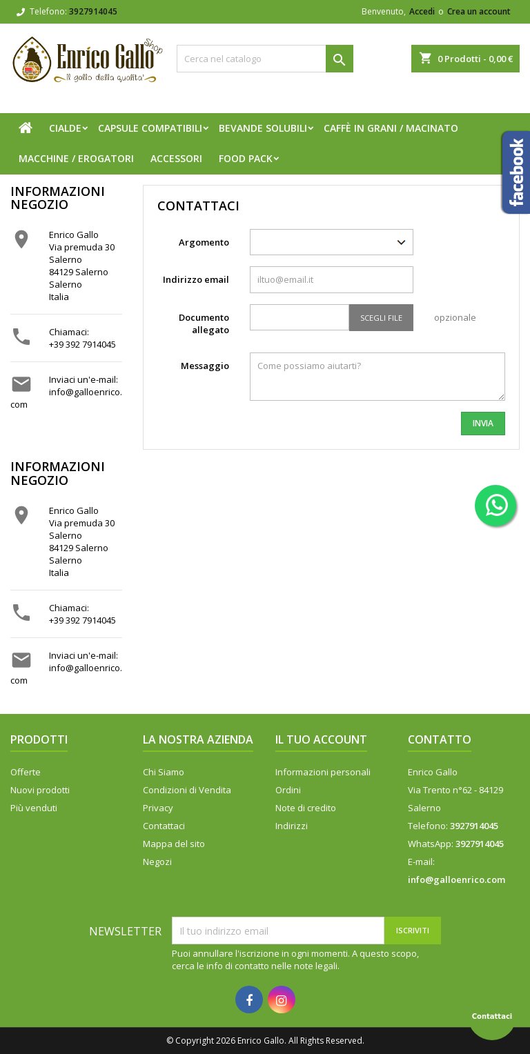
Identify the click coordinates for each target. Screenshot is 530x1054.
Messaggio (205, 365)
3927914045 (93, 11)
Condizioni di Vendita (187, 790)
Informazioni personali (323, 772)
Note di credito (305, 808)
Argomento (204, 242)
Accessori (176, 158)
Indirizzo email (196, 279)
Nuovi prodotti (40, 790)
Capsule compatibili (150, 128)
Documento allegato (204, 323)
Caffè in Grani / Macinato (391, 128)
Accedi (422, 11)
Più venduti (33, 808)
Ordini (288, 790)
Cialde (65, 128)
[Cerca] (265, 58)
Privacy (158, 808)
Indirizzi (291, 825)
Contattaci (164, 825)
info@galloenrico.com (456, 879)
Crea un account (479, 11)
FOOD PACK (246, 158)
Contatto (439, 739)
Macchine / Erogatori (76, 158)
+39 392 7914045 (82, 344)
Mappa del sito (174, 843)
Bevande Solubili (263, 128)
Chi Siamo (163, 772)
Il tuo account (321, 739)
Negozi (157, 861)
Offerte (25, 772)
